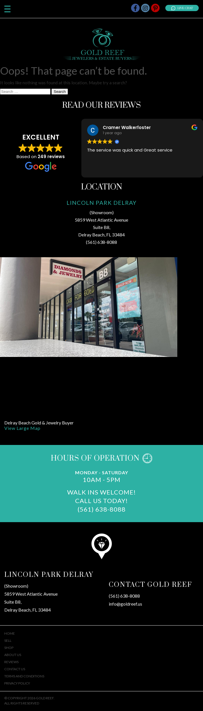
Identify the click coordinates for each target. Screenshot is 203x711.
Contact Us (14, 669)
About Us (12, 655)
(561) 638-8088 (101, 242)
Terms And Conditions (24, 676)
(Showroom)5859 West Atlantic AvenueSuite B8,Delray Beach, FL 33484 (31, 597)
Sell (7, 640)
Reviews (11, 662)
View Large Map (22, 428)
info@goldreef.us (125, 603)
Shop (8, 647)
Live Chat (182, 8)
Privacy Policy (17, 683)
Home (9, 633)
